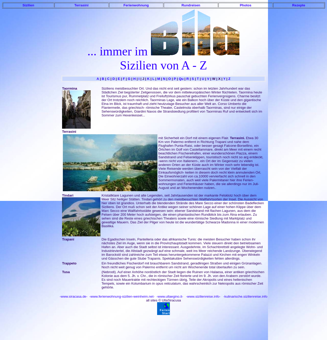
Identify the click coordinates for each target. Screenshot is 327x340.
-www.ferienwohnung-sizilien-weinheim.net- (121, 296)
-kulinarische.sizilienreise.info (244, 296)
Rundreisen (190, 5)
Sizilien (28, 5)
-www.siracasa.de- (73, 296)
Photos (245, 5)
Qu (181, 79)
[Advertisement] (163, 326)
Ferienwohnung (136, 5)
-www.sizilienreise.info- (202, 296)
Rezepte (298, 5)
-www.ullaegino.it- (169, 296)
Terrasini (81, 5)
